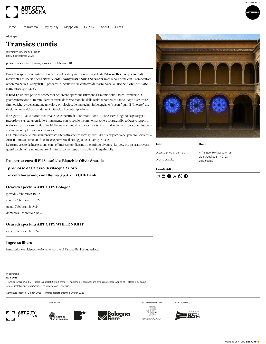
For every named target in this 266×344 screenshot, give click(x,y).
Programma (30, 27)
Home (11, 27)
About (105, 27)
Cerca (119, 27)
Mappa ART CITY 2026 (79, 27)
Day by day (51, 27)
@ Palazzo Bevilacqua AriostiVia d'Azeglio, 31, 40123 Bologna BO (216, 156)
